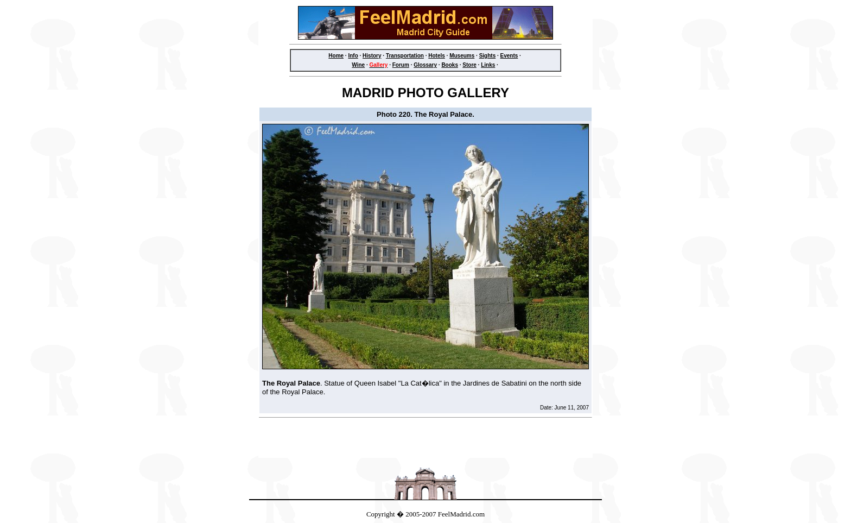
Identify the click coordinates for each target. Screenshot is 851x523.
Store (469, 65)
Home (336, 56)
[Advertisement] (425, 441)
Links (488, 65)
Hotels (436, 56)
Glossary (425, 65)
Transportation (405, 56)
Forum (400, 65)
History (372, 56)
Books (449, 65)
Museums (461, 56)
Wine (358, 65)
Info (353, 56)
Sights (487, 56)
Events (509, 56)
